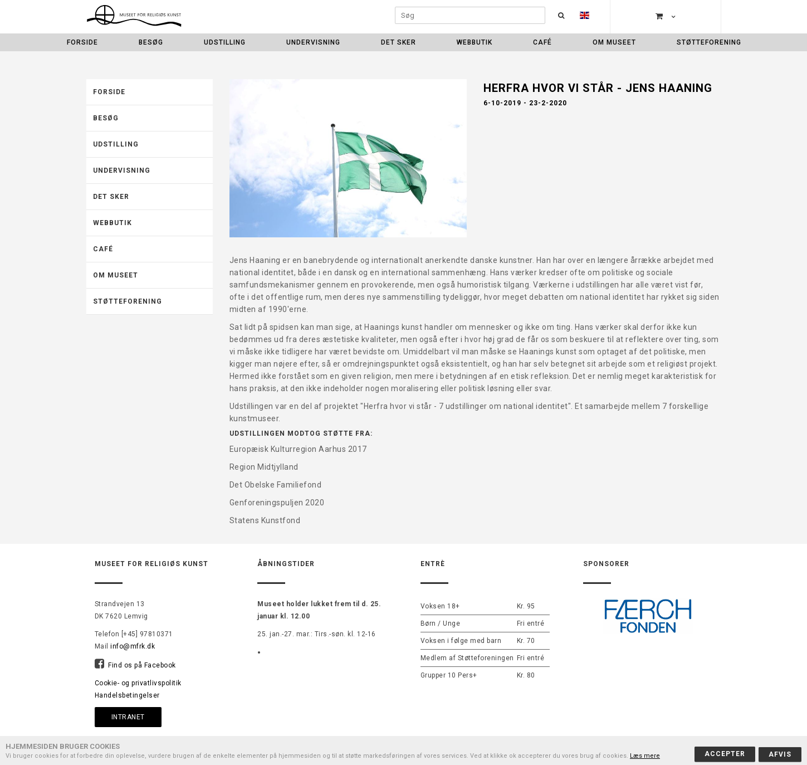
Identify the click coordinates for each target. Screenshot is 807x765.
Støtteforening (709, 42)
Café (542, 42)
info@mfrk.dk (132, 646)
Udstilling (225, 42)
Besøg (151, 42)
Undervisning (313, 42)
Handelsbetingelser (127, 695)
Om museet (614, 42)
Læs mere (645, 755)
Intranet (128, 717)
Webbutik (474, 42)
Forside (82, 42)
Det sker (398, 42)
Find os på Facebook (142, 665)
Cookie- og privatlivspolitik (138, 683)
